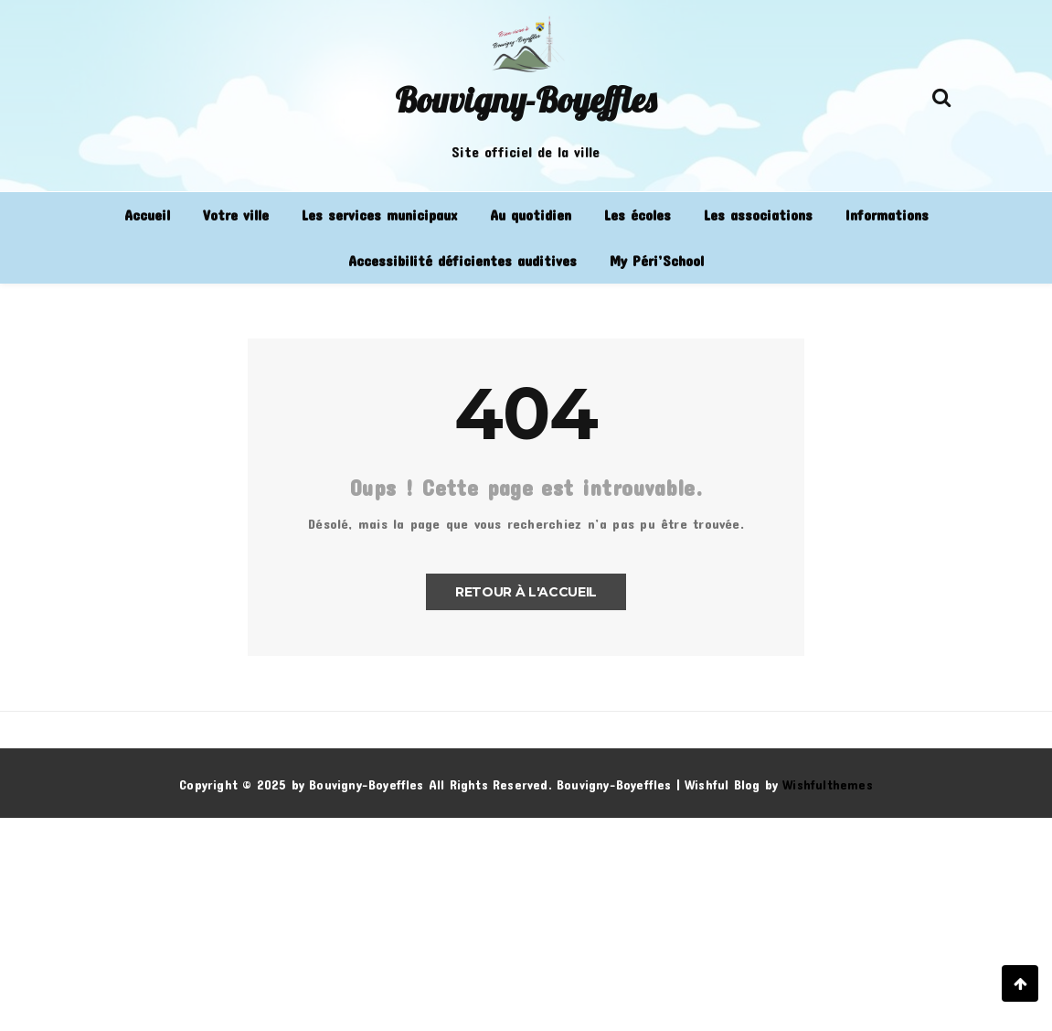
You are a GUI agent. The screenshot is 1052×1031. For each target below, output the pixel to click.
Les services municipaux (379, 214)
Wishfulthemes (827, 784)
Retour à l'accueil (526, 592)
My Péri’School (657, 260)
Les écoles (637, 214)
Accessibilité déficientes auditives (462, 260)
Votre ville (236, 214)
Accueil (147, 214)
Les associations (758, 214)
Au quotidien (530, 214)
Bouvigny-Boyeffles (525, 100)
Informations (887, 214)
